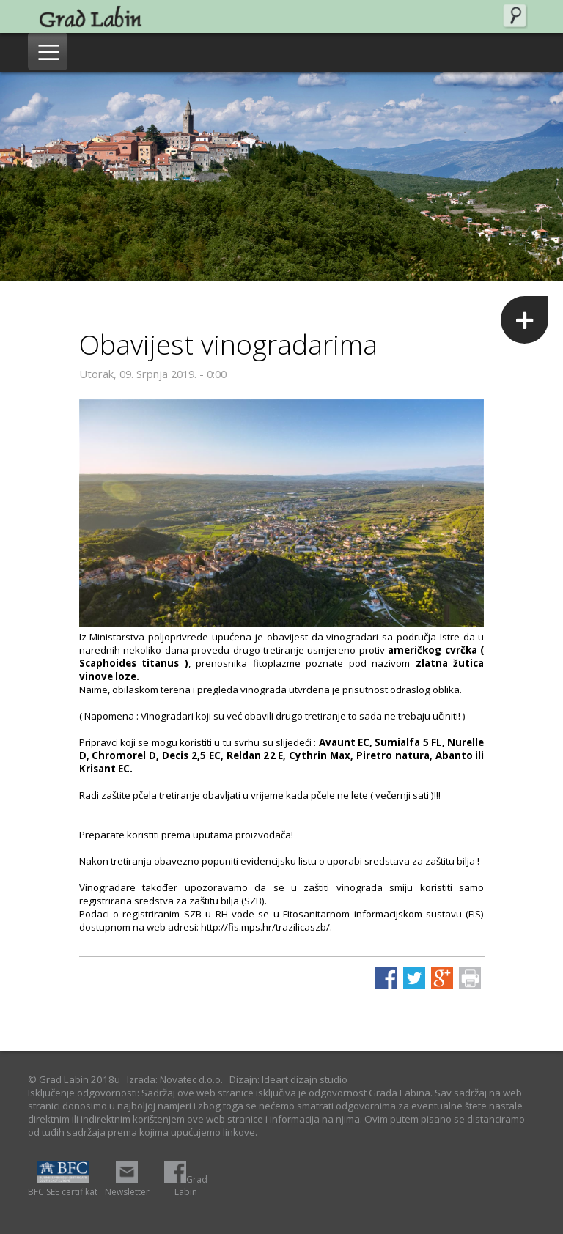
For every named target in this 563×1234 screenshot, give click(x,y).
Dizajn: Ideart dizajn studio (288, 1079)
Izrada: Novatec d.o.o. (175, 1079)
